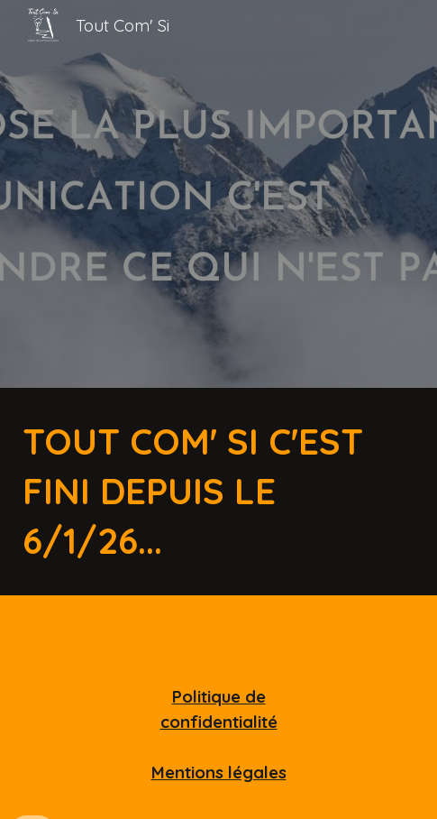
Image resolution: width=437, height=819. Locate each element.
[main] (218, 492)
